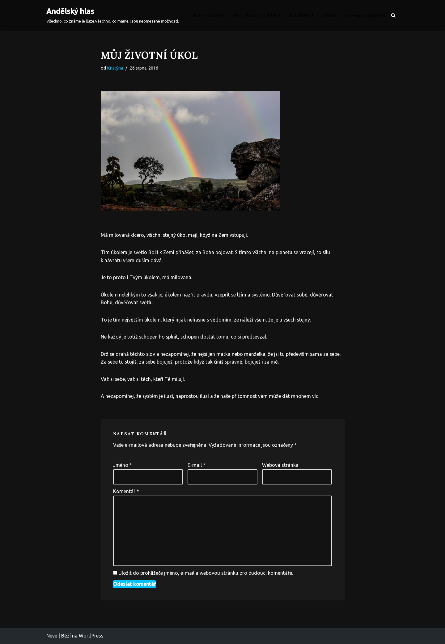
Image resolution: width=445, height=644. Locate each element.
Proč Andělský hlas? (257, 15)
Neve (51, 636)
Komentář (126, 491)
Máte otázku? (209, 15)
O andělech (301, 15)
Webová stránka (280, 465)
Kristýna (115, 68)
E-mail (197, 465)
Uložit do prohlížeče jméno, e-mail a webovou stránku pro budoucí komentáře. (205, 573)
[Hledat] (393, 15)
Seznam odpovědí (366, 15)
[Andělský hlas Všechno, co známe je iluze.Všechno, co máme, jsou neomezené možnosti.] (112, 15)
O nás (330, 15)
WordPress (91, 636)
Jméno (122, 465)
